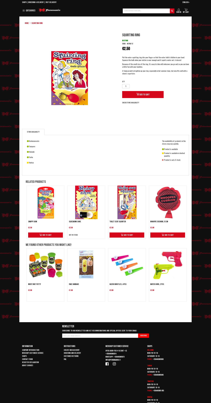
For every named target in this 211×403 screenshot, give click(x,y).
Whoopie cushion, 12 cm (159, 221)
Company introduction (30, 350)
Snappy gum (32, 221)
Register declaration (30, 362)
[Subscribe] (143, 335)
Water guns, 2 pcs (157, 284)
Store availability (33, 132)
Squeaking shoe (75, 221)
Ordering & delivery (36, 2)
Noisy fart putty (34, 284)
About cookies (27, 365)
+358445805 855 (158, 390)
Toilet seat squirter (118, 221)
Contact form (27, 359)
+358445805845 (158, 375)
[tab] (33, 132)
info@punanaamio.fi (113, 360)
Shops (24, 2)
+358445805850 (158, 359)
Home (27, 23)
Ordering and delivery (72, 353)
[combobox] (148, 10)
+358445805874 (110, 353)
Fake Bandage (74, 284)
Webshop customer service (32, 353)
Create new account (72, 350)
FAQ (65, 359)
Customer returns (71, 356)
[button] (186, 2)
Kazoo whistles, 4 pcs (118, 284)
